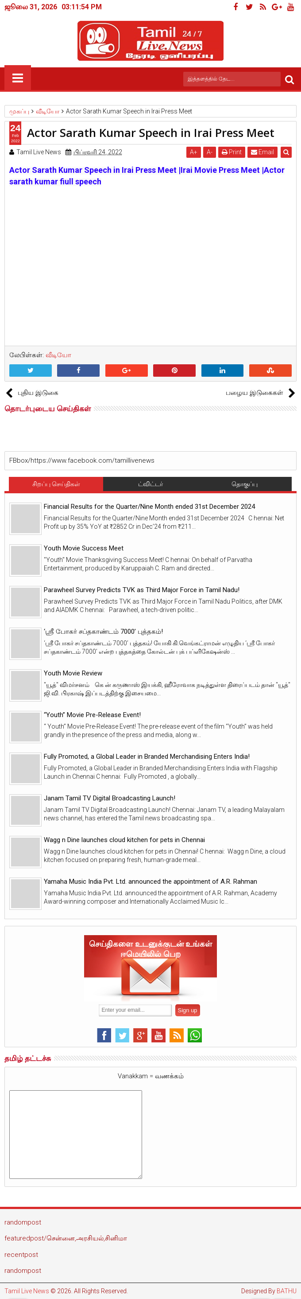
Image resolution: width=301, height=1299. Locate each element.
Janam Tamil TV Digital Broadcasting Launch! (109, 798)
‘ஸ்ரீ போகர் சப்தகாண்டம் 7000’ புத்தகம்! (103, 632)
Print (232, 152)
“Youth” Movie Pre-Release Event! (92, 715)
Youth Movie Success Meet (83, 548)
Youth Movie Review (73, 673)
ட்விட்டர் (150, 484)
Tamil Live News (26, 1291)
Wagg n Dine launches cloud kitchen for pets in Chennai (124, 840)
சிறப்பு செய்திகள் (56, 484)
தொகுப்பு (245, 484)
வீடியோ (58, 355)
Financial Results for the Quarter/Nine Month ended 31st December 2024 (149, 507)
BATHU (287, 1291)
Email (262, 152)
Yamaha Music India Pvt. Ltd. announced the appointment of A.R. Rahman (150, 882)
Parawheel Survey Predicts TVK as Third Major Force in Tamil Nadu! (141, 590)
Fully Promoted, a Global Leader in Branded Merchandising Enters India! (147, 757)
